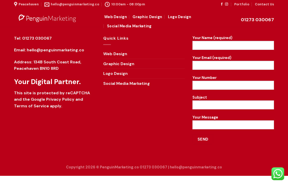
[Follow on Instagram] (226, 4)
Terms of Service (31, 106)
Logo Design (179, 17)
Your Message (233, 124)
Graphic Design (147, 17)
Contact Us (264, 4)
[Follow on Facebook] (221, 4)
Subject (233, 104)
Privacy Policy (60, 99)
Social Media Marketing (129, 26)
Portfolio (241, 4)
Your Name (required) (233, 44)
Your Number (233, 84)
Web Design (115, 17)
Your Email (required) (233, 64)
